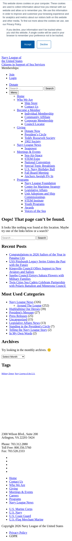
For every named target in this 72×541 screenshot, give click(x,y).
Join (11, 74)
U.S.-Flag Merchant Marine (26, 519)
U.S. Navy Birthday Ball (40, 169)
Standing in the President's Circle (29, 326)
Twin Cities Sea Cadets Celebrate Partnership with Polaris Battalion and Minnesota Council (37, 284)
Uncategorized (18, 319)
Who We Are (25, 99)
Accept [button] (27, 44)
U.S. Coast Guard (20, 516)
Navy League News (29, 145)
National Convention (37, 162)
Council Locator (35, 124)
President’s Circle (35, 134)
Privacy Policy (18, 532)
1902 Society (33, 141)
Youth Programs (35, 204)
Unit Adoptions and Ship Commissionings (40, 195)
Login (13, 78)
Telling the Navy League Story (28, 329)
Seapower (31, 148)
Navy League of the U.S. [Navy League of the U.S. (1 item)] (25, 373)
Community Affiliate (37, 117)
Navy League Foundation (40, 183)
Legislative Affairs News (24, 323)
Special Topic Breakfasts (40, 165)
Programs (23, 179)
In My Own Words (20, 333)
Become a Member (28, 110)
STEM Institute (34, 200)
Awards (29, 207)
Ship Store (31, 103)
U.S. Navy (15, 512)
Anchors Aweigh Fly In (39, 176)
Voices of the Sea (35, 211)
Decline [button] (44, 44)
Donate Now (32, 131)
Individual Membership (39, 113)
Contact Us (31, 106)
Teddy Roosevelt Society (40, 138)
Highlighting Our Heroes (24, 309)
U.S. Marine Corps (20, 509)
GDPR (13, 536)
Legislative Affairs (36, 190)
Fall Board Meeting (37, 172)
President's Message (21, 312)
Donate (13, 84)
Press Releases (18, 316)
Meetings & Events (29, 151)
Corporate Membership (39, 120)
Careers (14, 495)
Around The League (29, 305)
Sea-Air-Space (33, 155)
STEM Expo (32, 158)
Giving (21, 127)
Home (20, 96)
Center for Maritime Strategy (42, 186)
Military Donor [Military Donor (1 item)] (8, 373)
